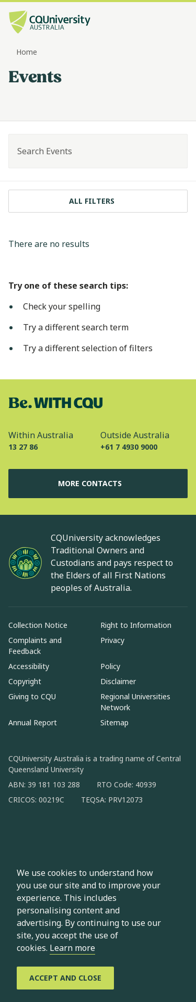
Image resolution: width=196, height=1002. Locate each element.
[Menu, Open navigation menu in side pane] (179, 23)
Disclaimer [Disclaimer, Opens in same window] (118, 681)
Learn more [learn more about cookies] (72, 948)
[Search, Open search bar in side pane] (161, 23)
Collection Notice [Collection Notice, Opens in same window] (37, 625)
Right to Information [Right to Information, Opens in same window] (135, 625)
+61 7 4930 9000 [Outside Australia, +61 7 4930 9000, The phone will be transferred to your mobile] (128, 447)
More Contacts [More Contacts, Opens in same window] (98, 483)
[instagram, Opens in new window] (47, 833)
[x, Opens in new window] (101, 833)
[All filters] (98, 201)
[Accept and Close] (65, 978)
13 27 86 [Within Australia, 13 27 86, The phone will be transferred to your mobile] (23, 447)
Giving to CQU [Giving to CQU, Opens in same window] (32, 696)
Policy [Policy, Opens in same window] (110, 666)
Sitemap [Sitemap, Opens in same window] (114, 722)
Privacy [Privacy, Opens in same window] (112, 640)
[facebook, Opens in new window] (19, 833)
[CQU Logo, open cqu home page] (49, 23)
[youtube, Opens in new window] (128, 833)
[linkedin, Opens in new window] (74, 833)
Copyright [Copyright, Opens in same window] (24, 681)
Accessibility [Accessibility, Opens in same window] (28, 666)
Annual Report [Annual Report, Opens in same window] (32, 722)
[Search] (170, 151)
